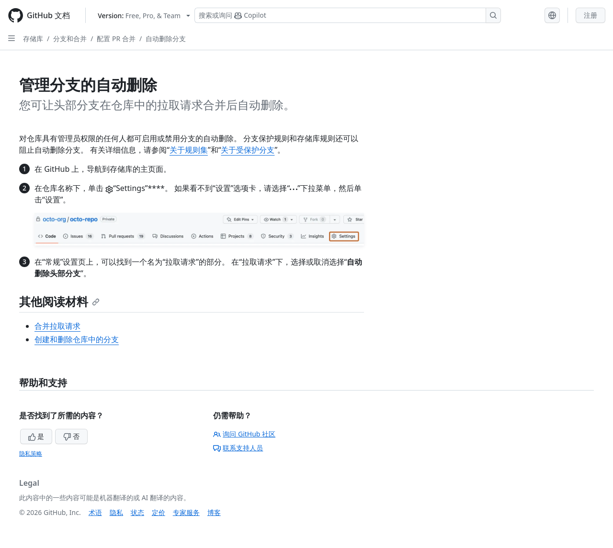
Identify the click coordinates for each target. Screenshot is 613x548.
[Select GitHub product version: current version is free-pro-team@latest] (143, 15)
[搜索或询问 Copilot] (347, 15)
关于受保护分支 (247, 150)
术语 (95, 512)
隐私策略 (30, 453)
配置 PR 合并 (116, 38)
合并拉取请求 (57, 326)
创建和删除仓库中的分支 (76, 339)
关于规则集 (189, 150)
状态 (137, 512)
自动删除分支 (166, 38)
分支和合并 (70, 38)
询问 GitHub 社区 (244, 433)
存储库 (33, 38)
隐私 (116, 512)
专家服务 (186, 512)
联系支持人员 (238, 447)
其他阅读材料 (59, 301)
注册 (590, 15)
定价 (158, 512)
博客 (214, 512)
